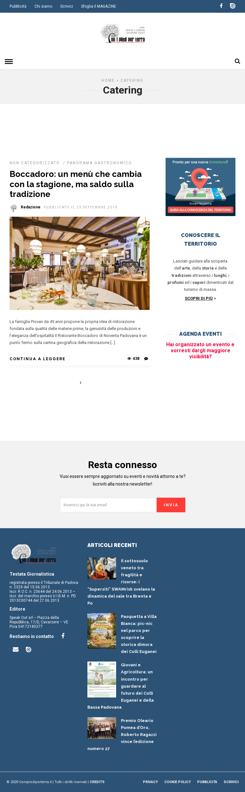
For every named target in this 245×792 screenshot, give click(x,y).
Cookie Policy (177, 782)
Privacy (150, 782)
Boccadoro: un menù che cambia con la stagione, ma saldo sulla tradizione (76, 184)
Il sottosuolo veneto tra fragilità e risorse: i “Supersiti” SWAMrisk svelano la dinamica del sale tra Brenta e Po (121, 582)
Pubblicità (18, 6)
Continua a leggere (37, 358)
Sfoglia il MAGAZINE (98, 6)
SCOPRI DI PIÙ (199, 298)
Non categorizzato (35, 163)
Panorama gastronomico (99, 163)
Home (108, 80)
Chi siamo (43, 6)
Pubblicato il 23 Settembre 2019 (81, 207)
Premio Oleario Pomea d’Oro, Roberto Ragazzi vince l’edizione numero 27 (122, 734)
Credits (97, 782)
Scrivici (66, 6)
